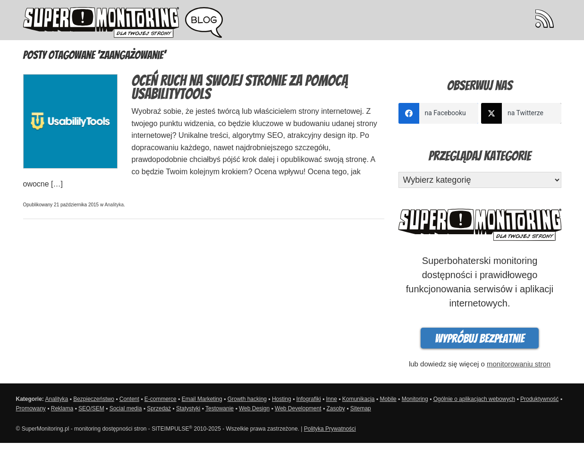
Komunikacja (358, 399)
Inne (331, 399)
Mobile (388, 399)
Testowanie (219, 408)
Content (129, 399)
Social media (126, 408)
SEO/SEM (91, 408)
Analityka (114, 204)
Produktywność (539, 399)
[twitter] (521, 113)
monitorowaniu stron (518, 364)
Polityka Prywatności (330, 428)
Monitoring (415, 399)
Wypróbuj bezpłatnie (480, 338)
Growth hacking (247, 399)
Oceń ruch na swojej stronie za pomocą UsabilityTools (240, 87)
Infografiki (308, 399)
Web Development (298, 408)
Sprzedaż (159, 408)
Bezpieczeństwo (93, 399)
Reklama (62, 408)
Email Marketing (202, 399)
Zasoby (335, 408)
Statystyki (188, 408)
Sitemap (360, 408)
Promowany (31, 408)
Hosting (281, 399)
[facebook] (438, 113)
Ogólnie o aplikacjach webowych (474, 399)
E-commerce (160, 399)
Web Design (254, 408)
